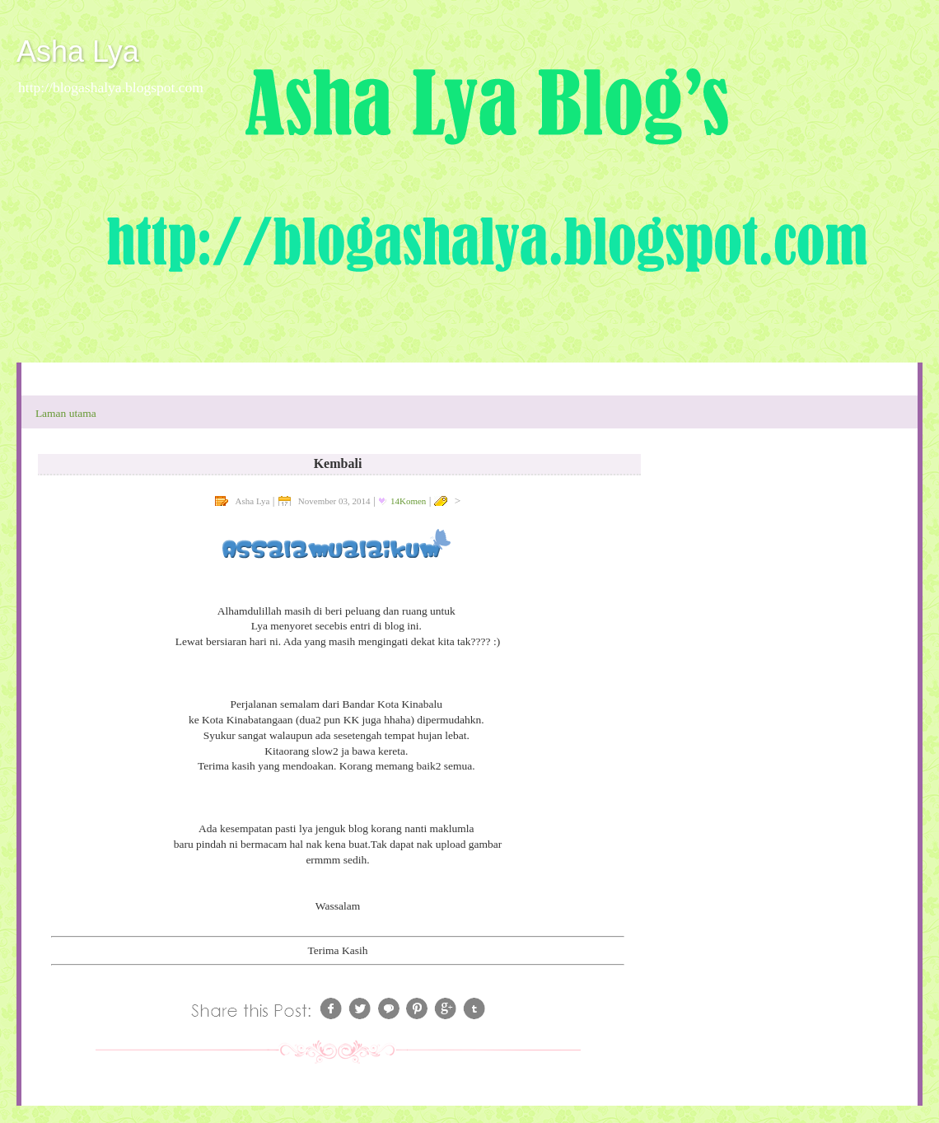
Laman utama (65, 413)
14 (408, 501)
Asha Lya (77, 51)
